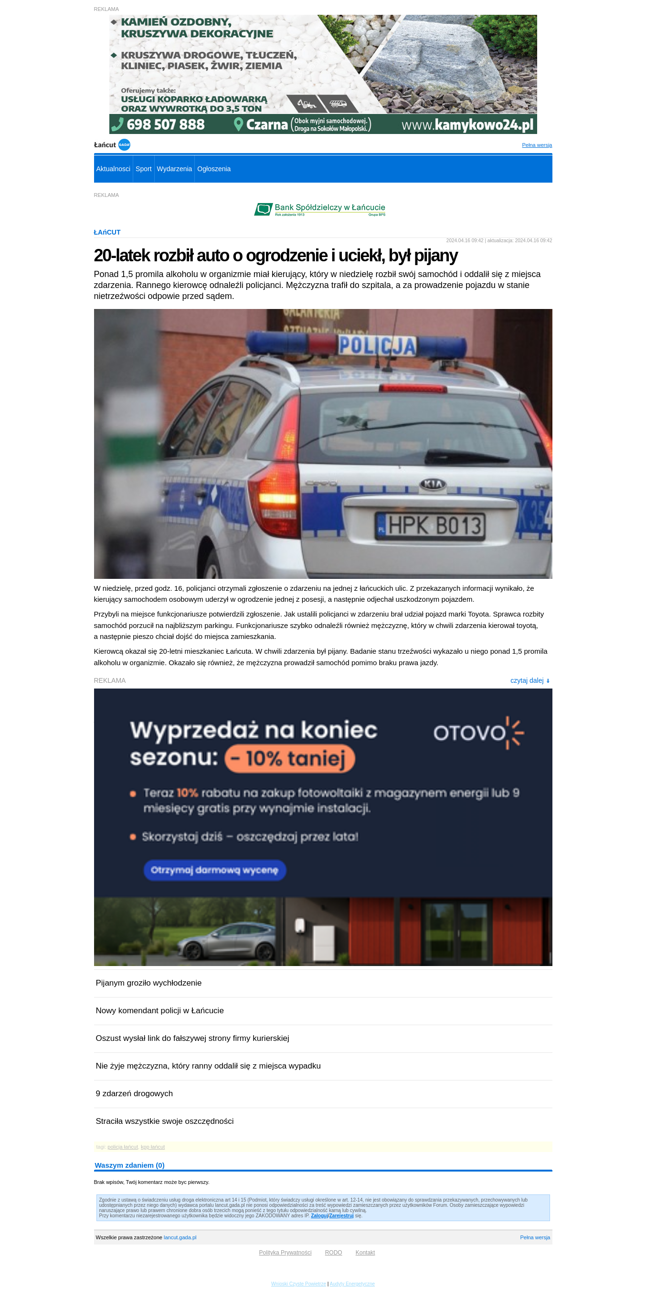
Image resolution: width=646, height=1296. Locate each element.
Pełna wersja (537, 145)
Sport (143, 169)
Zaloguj (319, 1215)
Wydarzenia (174, 169)
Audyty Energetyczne (352, 1283)
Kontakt (365, 1252)
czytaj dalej (530, 680)
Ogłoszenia (214, 169)
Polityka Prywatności (285, 1252)
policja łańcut (122, 1147)
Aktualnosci (113, 169)
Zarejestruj (341, 1215)
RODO (333, 1252)
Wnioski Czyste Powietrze (298, 1283)
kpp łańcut (153, 1147)
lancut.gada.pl (180, 1237)
